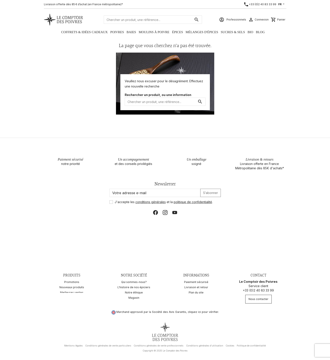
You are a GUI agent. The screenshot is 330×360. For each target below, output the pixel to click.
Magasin (133, 297)
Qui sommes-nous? (134, 282)
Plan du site (196, 292)
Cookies (230, 344)
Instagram (165, 212)
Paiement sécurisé (196, 282)
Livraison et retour (196, 287)
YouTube (174, 212)
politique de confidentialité (193, 202)
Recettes (72, 297)
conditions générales (150, 202)
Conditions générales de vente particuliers (108, 344)
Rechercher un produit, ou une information (158, 95)
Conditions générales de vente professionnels (158, 344)
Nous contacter (258, 299)
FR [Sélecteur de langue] (280, 4)
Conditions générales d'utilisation (204, 344)
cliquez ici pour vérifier (203, 310)
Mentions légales (73, 344)
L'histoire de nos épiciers (133, 287)
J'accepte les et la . (164, 202)
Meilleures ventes (71, 292)
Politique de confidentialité (251, 344)
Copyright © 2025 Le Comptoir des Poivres (165, 349)
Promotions (71, 282)
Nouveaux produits (71, 287)
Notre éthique (134, 292)
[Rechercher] (153, 19)
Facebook (155, 212)
